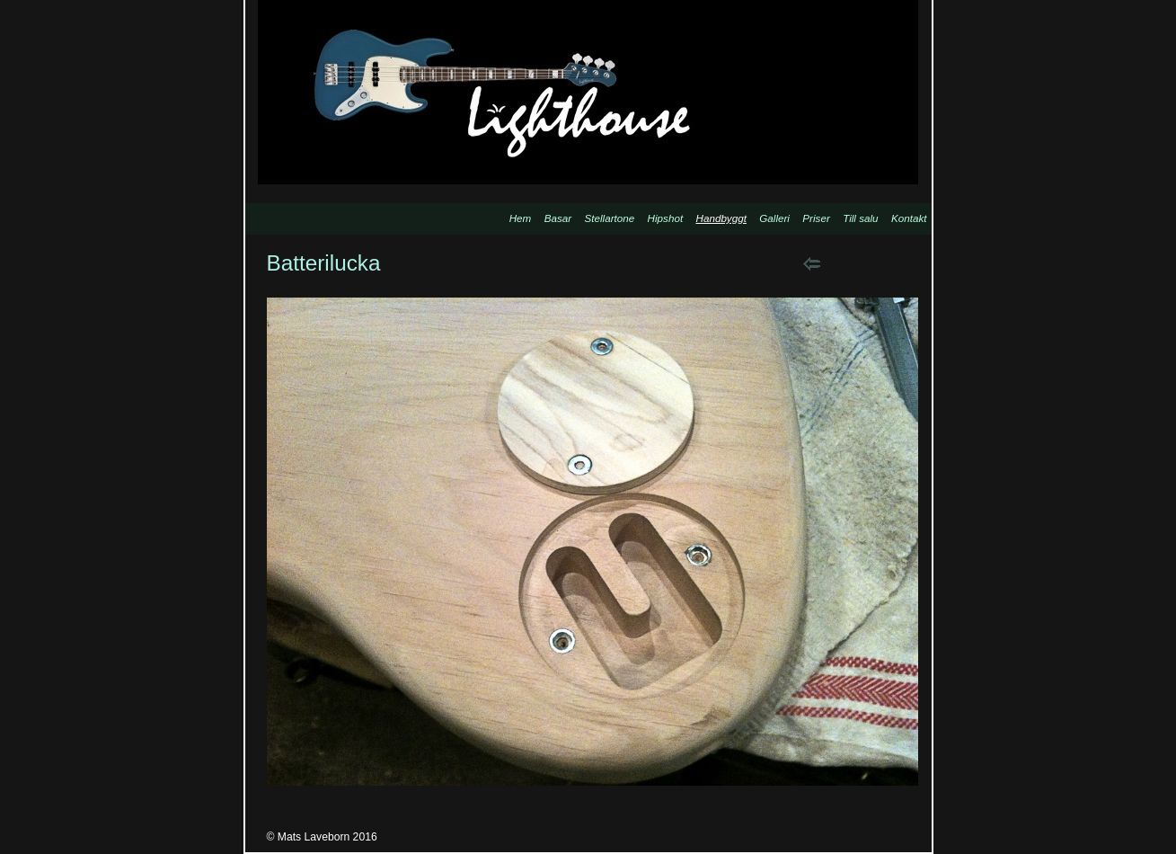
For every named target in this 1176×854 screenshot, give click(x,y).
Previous (812, 263)
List (903, 263)
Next (857, 263)
